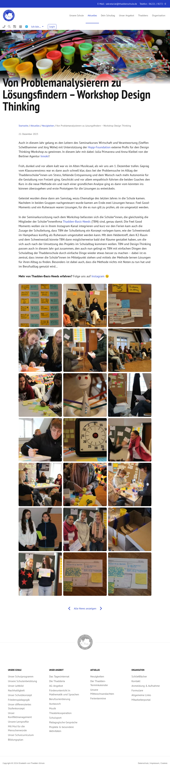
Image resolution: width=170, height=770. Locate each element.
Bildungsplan (15, 739)
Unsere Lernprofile (18, 721)
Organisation (158, 15)
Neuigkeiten (48, 125)
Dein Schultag (108, 15)
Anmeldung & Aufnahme (145, 685)
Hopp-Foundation (99, 147)
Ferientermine (98, 698)
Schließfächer (139, 676)
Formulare (137, 690)
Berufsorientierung (59, 699)
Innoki (45, 156)
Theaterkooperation (60, 713)
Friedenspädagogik (19, 699)
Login (52, 26)
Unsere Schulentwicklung (22, 681)
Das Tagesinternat (59, 676)
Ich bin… (37, 26)
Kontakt (135, 681)
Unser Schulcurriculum (21, 735)
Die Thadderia (57, 681)
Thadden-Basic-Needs (77, 221)
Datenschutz (143, 763)
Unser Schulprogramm (20, 676)
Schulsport (55, 717)
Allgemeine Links (141, 695)
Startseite (23, 125)
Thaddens (143, 15)
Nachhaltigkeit (16, 690)
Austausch (55, 703)
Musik (52, 708)
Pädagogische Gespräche (63, 722)
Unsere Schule (76, 15)
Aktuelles (92, 15)
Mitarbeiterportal (141, 699)
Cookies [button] (164, 763)
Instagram (97, 276)
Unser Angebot (126, 15)
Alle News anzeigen (85, 608)
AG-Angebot (56, 685)
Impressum (154, 763)
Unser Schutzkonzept (20, 695)
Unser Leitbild (16, 685)
